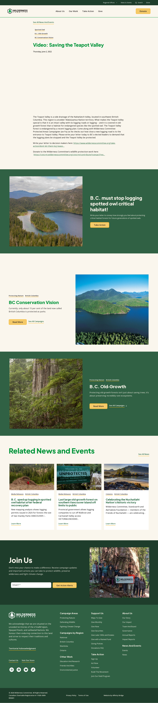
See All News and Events (43, 22)
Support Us (97, 613)
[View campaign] (112, 309)
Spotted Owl (40, 29)
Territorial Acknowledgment (22, 648)
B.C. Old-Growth (41, 33)
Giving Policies (97, 643)
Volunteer (95, 667)
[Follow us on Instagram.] (11, 669)
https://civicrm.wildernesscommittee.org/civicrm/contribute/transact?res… (69, 154)
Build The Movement (99, 672)
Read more (18, 322)
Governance (127, 631)
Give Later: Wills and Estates (102, 635)
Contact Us (13, 660)
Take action (99, 225)
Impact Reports (128, 639)
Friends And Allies (67, 665)
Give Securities (97, 631)
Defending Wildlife (67, 622)
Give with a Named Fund (101, 639)
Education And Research (70, 661)
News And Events (131, 645)
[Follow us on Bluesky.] (26, 669)
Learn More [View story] (16, 523)
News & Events (126, 3)
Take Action (88, 11)
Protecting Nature (16, 296)
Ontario (63, 650)
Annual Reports (128, 635)
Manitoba (64, 646)
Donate (143, 11)
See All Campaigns (37, 321)
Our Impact (127, 622)
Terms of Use (83, 695)
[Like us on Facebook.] (19, 669)
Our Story (126, 618)
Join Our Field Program (100, 676)
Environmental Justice (69, 670)
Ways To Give (96, 618)
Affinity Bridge (118, 695)
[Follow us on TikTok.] (33, 669)
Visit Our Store (28, 660)
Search (140, 3)
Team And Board (129, 626)
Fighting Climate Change (70, 626)
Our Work (73, 11)
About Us (60, 11)
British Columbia (31, 296)
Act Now (94, 663)
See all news (143, 454)
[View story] (31, 478)
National (63, 637)
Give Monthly (96, 622)
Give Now (95, 626)
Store (148, 3)
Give (100, 11)
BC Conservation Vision (44, 37)
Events (125, 650)
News (124, 654)
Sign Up (94, 659)
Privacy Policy (71, 695)
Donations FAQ (97, 648)
